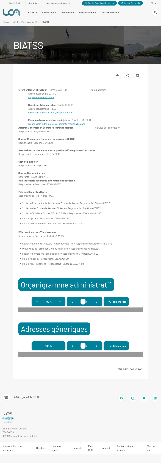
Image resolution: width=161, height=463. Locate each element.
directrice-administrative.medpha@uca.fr (50, 112)
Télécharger (115, 301)
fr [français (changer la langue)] (151, 3)
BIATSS (45, 22)
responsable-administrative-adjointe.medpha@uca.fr (56, 124)
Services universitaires (58, 3)
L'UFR (24, 12)
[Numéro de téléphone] (21, 397)
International (80, 12)
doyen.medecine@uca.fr (41, 97)
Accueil (6, 22)
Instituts (34, 3)
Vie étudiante (102, 12)
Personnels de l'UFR (30, 22)
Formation (41, 12)
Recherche (60, 12)
